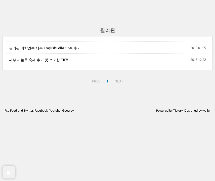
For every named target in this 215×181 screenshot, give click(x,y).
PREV (96, 81)
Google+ (68, 110)
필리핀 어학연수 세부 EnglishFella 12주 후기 (45, 48)
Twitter (28, 110)
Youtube (55, 110)
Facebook (41, 110)
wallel (206, 110)
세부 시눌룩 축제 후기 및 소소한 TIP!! (38, 59)
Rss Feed (11, 110)
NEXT (118, 81)
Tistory (178, 110)
